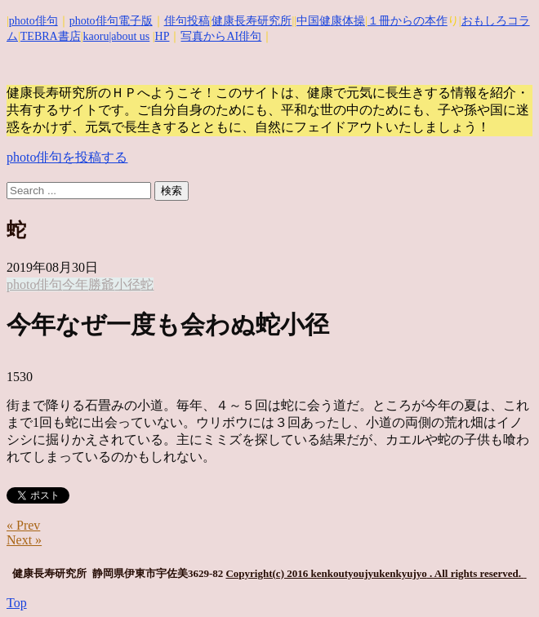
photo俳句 (33, 21)
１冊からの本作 (408, 21)
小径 (127, 284)
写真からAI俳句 (220, 36)
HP (162, 36)
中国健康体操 (330, 21)
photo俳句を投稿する (67, 157)
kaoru (96, 36)
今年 (75, 284)
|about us (129, 36)
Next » (24, 540)
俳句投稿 (187, 21)
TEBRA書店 (50, 36)
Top (17, 603)
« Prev (23, 525)
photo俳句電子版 (111, 21)
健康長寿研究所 (252, 21)
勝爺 (101, 284)
